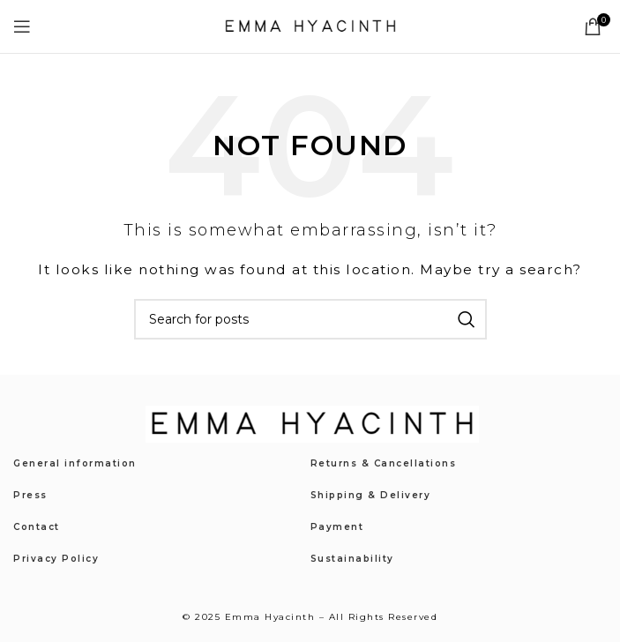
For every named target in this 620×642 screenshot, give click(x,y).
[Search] (310, 319)
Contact (36, 527)
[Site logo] (310, 26)
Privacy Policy (56, 558)
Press (30, 495)
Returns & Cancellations (383, 463)
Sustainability (352, 558)
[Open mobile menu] (22, 26)
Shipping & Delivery (370, 495)
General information (75, 463)
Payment (337, 527)
